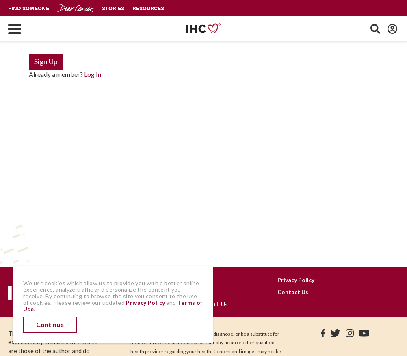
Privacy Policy (295, 279)
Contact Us (292, 291)
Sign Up (46, 61)
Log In (92, 74)
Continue (50, 324)
